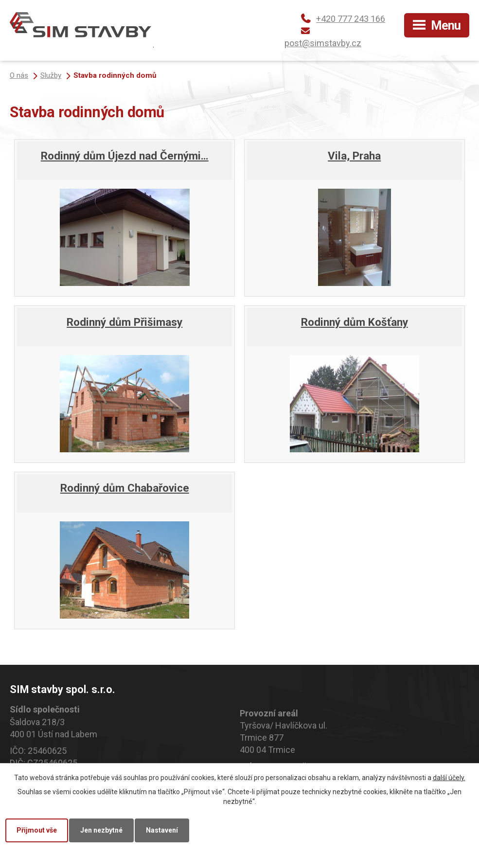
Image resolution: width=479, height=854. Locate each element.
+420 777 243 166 (350, 19)
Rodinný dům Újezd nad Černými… (125, 155)
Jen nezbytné (101, 830)
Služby (50, 75)
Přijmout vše (37, 830)
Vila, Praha (354, 155)
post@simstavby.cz (322, 43)
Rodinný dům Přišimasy (124, 322)
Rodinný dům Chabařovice (124, 487)
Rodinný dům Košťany (354, 322)
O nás (19, 75)
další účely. (449, 778)
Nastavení (162, 830)
